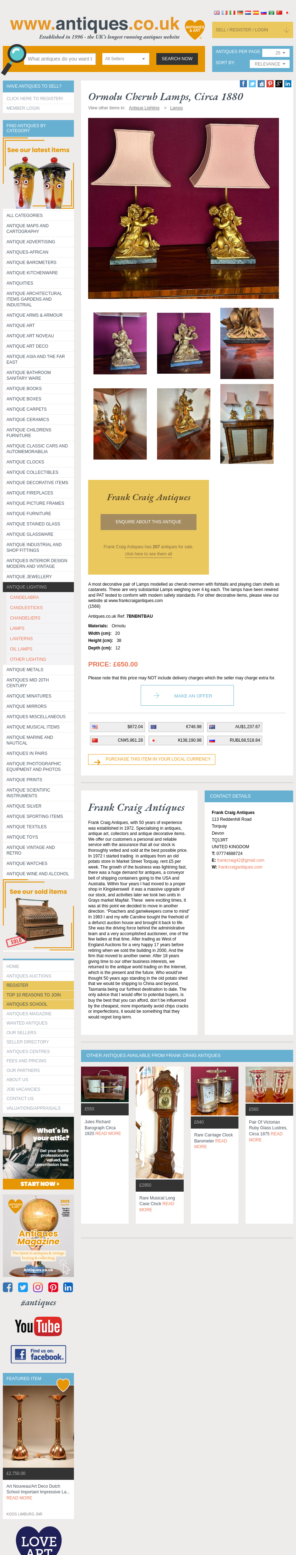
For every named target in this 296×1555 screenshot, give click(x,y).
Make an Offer (193, 696)
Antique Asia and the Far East (35, 359)
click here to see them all (148, 553)
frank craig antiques (148, 497)
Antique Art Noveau (30, 335)
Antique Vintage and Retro (30, 850)
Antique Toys (22, 837)
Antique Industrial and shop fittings (34, 547)
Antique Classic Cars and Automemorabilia (37, 449)
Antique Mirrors (26, 706)
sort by (225, 63)
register (17, 985)
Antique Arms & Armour (34, 315)
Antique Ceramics (27, 419)
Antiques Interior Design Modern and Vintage (36, 563)
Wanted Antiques (27, 1023)
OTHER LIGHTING (28, 659)
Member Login (22, 108)
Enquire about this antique (149, 521)
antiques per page (238, 52)
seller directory (27, 1042)
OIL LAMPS (21, 649)
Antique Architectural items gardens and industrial (34, 299)
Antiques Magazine (29, 1013)
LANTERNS (21, 638)
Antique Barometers (31, 262)
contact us (20, 1098)
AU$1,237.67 (247, 726)
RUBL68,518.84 (245, 740)
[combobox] (125, 59)
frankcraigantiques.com (240, 867)
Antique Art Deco (27, 346)
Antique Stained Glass (33, 524)
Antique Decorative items (37, 482)
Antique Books (24, 388)
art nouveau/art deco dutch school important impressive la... (38, 1492)
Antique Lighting (26, 587)
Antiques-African (27, 252)
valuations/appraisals (33, 1108)
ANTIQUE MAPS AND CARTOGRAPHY (27, 228)
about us (17, 1079)
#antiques (38, 1302)
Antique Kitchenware (32, 272)
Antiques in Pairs (26, 753)
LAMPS (17, 628)
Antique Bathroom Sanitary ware (28, 375)
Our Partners (23, 1070)
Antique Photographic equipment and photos (33, 766)
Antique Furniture (28, 513)
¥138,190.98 (189, 740)
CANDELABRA (24, 597)
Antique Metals (24, 669)
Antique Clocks (25, 462)
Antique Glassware (29, 534)
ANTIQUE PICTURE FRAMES (35, 503)
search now (177, 58)
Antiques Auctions (28, 976)
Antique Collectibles (32, 472)
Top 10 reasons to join (33, 994)
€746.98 (193, 726)
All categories (24, 215)
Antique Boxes (23, 398)
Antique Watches (26, 863)
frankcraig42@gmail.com (240, 860)
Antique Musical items (33, 727)
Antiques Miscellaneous (36, 716)
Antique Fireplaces (29, 493)
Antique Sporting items (34, 816)
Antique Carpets (26, 409)
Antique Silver (23, 806)
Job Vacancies (23, 1089)
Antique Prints (24, 779)
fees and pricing (26, 1060)
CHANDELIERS (25, 618)
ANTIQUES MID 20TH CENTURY (27, 683)
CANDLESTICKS (26, 607)
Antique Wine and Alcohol (37, 873)
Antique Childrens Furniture (28, 432)
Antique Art (20, 325)
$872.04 (135, 726)
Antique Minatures (28, 696)
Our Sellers (21, 1032)
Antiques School (26, 1004)
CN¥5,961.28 (130, 740)
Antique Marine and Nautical (29, 740)
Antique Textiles (26, 826)
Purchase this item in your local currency (158, 759)
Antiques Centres (28, 1051)
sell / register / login (242, 29)
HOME (12, 966)
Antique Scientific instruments (28, 793)
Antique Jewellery (29, 576)
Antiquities (19, 283)
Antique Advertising (30, 241)
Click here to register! (34, 98)
